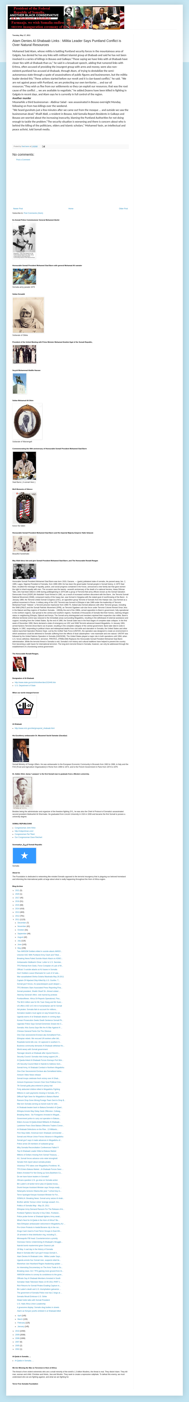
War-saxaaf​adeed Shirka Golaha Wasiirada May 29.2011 (40, 977)
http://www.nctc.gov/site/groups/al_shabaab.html (35, 728)
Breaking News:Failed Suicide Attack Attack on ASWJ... (40, 958)
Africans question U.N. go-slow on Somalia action (37, 1180)
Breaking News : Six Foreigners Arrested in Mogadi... (39, 1115)
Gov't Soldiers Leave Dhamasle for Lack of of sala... (38, 973)
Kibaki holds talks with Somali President (33, 1300)
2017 (17, 898)
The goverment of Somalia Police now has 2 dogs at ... (39, 1293)
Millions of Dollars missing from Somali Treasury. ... (38, 1155)
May (20, 948)
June (20, 944)
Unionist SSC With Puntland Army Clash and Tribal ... (39, 955)
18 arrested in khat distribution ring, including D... (37, 1235)
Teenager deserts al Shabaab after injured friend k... (38, 1053)
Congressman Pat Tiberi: (25, 834)
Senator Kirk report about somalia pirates (34, 1162)
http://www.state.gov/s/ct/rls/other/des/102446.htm (35, 682)
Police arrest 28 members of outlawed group (35, 1144)
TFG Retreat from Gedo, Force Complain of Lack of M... (40, 966)
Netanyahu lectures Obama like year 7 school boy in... (39, 1191)
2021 (17, 890)
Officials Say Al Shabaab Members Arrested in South (38, 1278)
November (22, 926)
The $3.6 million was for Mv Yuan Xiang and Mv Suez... (40, 1002)
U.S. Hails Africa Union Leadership (31, 1304)
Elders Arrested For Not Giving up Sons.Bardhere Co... (39, 1173)
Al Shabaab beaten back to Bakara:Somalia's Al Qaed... (40, 1107)
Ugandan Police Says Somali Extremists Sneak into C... (40, 1024)
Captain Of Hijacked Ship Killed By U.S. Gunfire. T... (38, 980)
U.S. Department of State (25, 685)
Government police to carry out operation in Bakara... (39, 1118)
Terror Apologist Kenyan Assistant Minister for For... (38, 1195)
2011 (17, 919)
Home (70, 209)
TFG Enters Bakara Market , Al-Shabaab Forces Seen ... (40, 1169)
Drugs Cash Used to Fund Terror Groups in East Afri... (39, 1231)
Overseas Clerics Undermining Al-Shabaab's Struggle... (40, 1242)
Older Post (123, 209)
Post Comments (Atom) (33, 213)
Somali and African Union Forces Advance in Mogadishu (40, 1137)
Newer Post (18, 209)
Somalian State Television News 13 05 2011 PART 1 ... (39, 1282)
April (20, 1316)
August (21, 937)
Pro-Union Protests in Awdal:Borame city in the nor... (38, 1227)
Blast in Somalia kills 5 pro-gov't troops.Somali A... (37, 1253)
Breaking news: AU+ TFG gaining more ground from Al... (40, 1271)
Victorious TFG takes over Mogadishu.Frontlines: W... (39, 1166)
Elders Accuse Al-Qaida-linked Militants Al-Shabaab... (39, 1122)
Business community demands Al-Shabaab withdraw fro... (40, 1046)
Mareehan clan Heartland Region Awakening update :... (40, 1264)
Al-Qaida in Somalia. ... (24, 1361)
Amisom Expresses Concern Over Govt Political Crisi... (39, 1082)
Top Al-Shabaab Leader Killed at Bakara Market (36, 1151)
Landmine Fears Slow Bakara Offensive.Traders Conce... (40, 1126)
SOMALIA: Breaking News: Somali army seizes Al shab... (40, 1198)
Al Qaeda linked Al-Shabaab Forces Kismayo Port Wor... (40, 1060)
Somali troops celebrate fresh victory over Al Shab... (38, 1078)
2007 (17, 1342)
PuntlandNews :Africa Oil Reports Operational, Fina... (39, 998)
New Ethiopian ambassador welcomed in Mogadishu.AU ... (41, 1224)
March (20, 1319)
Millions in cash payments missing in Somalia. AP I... (38, 1093)
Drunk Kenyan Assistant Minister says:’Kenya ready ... (39, 1187)
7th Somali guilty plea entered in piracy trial (35, 1086)
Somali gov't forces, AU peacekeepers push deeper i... (39, 984)
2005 (17, 1346)
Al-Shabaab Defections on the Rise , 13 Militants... (37, 1129)
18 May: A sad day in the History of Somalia (35, 1249)
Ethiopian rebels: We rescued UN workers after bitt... (38, 1038)
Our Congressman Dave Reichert (28, 837)
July (19, 941)
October (21, 930)
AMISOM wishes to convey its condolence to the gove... (40, 1275)
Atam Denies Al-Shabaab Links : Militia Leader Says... (39, 1256)
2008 (17, 1338)
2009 (17, 1335)
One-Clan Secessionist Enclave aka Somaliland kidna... (40, 1071)
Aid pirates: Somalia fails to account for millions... (37, 1009)
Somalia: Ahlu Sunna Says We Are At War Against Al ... (39, 1028)
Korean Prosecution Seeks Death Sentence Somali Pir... (40, 1020)
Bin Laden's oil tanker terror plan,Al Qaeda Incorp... (38, 1184)
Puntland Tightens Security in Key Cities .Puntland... (38, 1213)
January (21, 1326)
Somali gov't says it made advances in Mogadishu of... (39, 1140)
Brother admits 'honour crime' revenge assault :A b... (38, 1202)
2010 (17, 1331)
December (22, 923)
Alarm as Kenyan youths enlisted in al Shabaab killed (39, 1311)
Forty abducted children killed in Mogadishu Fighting (38, 1089)
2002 (17, 1349)
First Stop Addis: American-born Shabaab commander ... (40, 1133)
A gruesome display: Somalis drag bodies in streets (38, 1307)
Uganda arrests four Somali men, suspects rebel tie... (39, 1260)
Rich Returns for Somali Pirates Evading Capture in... (39, 1286)
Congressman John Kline (25, 828)
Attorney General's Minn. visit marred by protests (37, 995)
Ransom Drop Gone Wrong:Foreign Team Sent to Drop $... (41, 1100)
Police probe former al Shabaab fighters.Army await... (39, 1216)
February (21, 1323)
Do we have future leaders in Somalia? (33, 1177)
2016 (17, 901)
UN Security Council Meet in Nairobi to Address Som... (39, 1064)
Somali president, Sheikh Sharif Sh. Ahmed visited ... (38, 991)
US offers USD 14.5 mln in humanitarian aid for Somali (39, 1006)
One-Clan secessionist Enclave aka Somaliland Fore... (39, 1035)
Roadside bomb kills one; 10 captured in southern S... (39, 1042)
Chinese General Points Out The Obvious (34, 1031)
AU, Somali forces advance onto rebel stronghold (37, 1158)
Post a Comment (23, 160)
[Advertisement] (70, 184)
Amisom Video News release (29, 1075)
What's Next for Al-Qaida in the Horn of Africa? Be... (38, 1220)
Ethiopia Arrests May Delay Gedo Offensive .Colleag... (39, 1111)
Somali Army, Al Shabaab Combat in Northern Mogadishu (40, 1067)
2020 (17, 894)
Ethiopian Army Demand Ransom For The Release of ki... (40, 1209)
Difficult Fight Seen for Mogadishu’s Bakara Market (38, 1097)
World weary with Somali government (32, 1049)
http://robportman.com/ (24, 831)
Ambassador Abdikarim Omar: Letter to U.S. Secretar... (39, 962)
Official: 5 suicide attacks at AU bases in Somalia (37, 969)
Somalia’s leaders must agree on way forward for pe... (39, 1013)
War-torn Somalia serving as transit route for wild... (38, 1104)
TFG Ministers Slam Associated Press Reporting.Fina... (39, 988)
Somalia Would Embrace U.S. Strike (32, 1296)
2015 (17, 905)
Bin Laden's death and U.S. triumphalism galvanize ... (39, 1289)
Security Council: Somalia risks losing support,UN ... (38, 1057)
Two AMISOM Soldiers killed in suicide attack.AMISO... (39, 951)
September (22, 934)
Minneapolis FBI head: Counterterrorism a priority (37, 1238)
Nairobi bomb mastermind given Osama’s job (35, 1245)
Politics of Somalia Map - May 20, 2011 (33, 1206)
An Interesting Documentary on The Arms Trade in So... (40, 1267)
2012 (17, 916)
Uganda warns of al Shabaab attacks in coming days (38, 1017)
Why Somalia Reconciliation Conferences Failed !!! (38, 1147)
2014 (17, 909)
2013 (17, 912)
